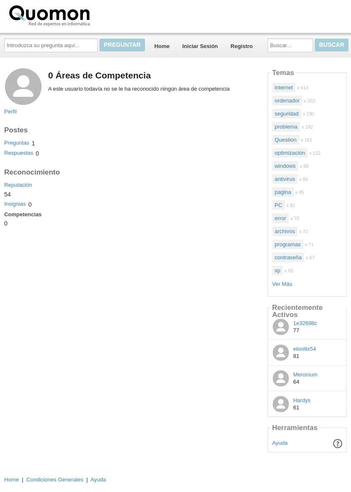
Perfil (10, 111)
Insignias (15, 204)
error (280, 218)
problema (286, 127)
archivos (285, 231)
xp (278, 270)
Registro (241, 46)
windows (285, 166)
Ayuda (280, 443)
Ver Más (282, 284)
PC (278, 205)
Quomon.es (76, 14)
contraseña (288, 257)
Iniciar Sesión (200, 46)
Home (161, 46)
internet (284, 87)
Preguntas (16, 143)
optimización (290, 153)
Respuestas (18, 153)
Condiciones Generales (55, 479)
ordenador (287, 100)
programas (288, 244)
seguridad (287, 113)
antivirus (285, 179)
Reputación (18, 185)
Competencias (23, 214)
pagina (283, 192)
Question (286, 140)
